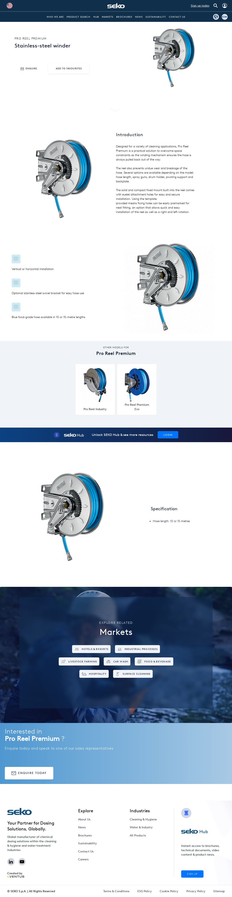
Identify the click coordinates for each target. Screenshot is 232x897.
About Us (84, 819)
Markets (107, 17)
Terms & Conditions (116, 891)
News (139, 17)
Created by (15, 875)
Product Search (78, 17)
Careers (83, 859)
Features (86, 100)
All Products (138, 835)
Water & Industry (141, 827)
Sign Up (192, 874)
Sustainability (156, 17)
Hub (96, 17)
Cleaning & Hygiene (143, 819)
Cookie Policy (169, 891)
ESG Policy (144, 891)
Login (167, 434)
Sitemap (219, 891)
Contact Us (177, 17)
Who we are (55, 17)
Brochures (124, 17)
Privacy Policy (195, 891)
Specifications (116, 100)
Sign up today (200, 5)
